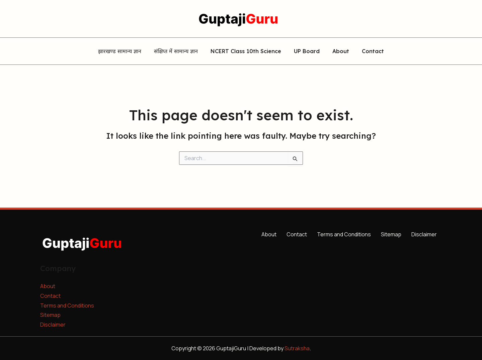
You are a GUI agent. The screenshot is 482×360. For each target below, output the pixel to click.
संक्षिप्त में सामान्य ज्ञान (179, 51)
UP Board (306, 51)
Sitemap (50, 315)
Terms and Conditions (67, 305)
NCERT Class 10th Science (247, 51)
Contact (368, 51)
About (337, 51)
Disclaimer (53, 324)
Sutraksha (297, 348)
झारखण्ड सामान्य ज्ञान (124, 51)
